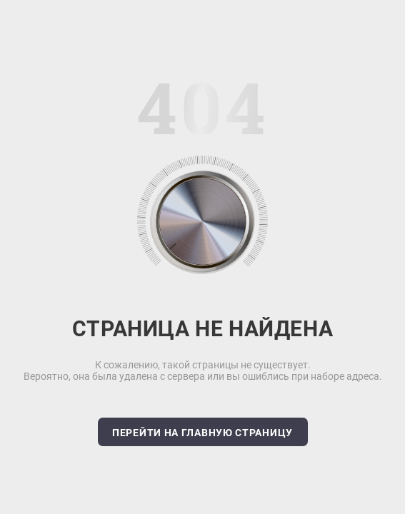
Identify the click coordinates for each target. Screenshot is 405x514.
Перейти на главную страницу (202, 432)
